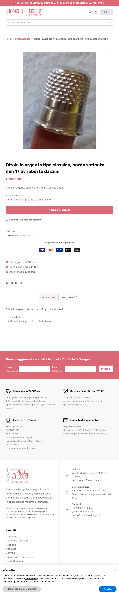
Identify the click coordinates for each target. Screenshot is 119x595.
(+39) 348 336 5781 (82, 511)
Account (11, 548)
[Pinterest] (16, 283)
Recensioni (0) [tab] (69, 297)
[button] (114, 569)
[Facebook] (7, 283)
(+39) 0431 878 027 (82, 508)
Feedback (11, 544)
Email (58, 369)
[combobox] (56, 22)
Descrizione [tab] (48, 297)
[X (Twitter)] (12, 283)
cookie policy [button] (31, 578)
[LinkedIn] (21, 283)
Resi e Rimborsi (14, 561)
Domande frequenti (17, 540)
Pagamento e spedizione (20, 557)
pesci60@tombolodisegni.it (86, 515)
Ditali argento (28, 235)
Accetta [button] (108, 589)
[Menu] (106, 12)
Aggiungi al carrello (59, 210)
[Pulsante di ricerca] (110, 22)
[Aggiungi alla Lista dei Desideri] (23, 220)
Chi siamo (11, 536)
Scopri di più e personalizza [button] (21, 589)
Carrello (10, 552)
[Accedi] (90, 12)
